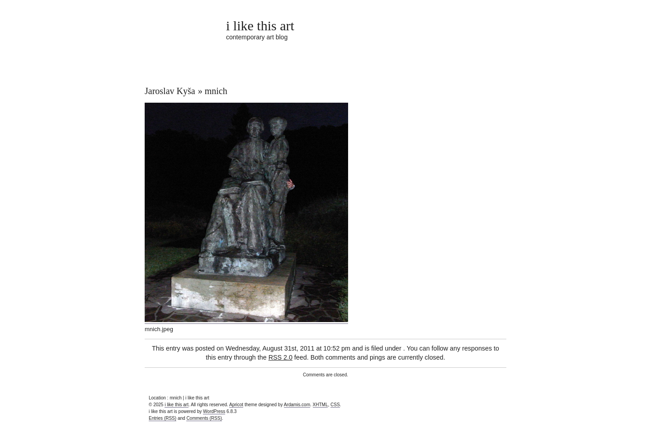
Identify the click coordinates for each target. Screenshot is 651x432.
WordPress (214, 411)
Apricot (236, 404)
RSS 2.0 (280, 357)
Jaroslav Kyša (170, 91)
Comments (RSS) (204, 418)
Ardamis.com (297, 404)
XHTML (320, 404)
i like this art (260, 25)
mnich (216, 91)
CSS (335, 404)
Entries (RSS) (162, 418)
